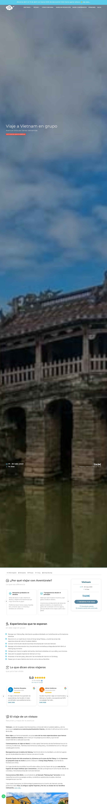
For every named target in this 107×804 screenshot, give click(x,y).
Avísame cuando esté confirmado (86, 608)
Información (11, 573)
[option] (21, 602)
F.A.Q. (38, 573)
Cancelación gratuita (86, 606)
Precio (30, 573)
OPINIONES (91, 7)
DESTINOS (27, 7)
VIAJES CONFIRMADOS (79, 7)
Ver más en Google (37, 682)
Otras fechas (47, 573)
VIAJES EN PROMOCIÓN (63, 7)
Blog (99, 7)
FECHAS (36, 7)
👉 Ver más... (85, 2)
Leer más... (17, 788)
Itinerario (22, 573)
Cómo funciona (48, 7)
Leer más (11, 702)
